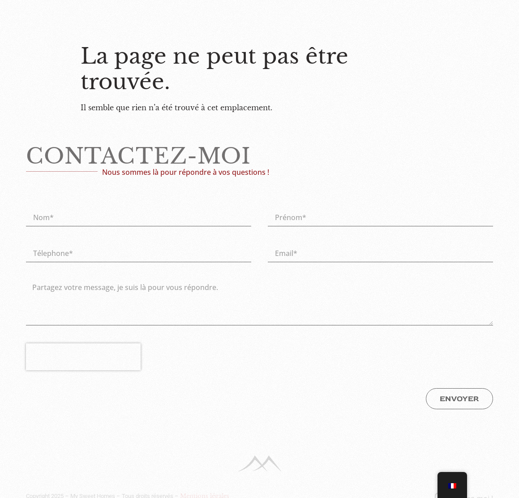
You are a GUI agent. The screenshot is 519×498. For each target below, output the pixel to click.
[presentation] (83, 356)
